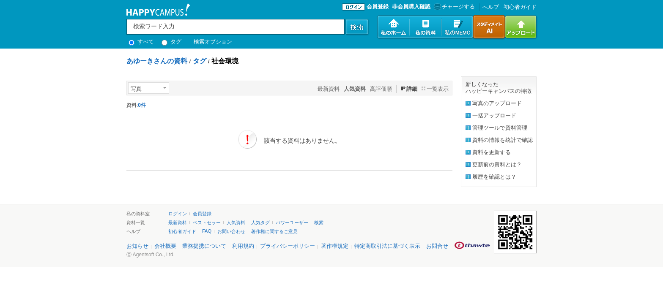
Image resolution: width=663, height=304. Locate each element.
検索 (318, 222)
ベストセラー (207, 222)
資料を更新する (491, 152)
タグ (171, 41)
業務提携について (204, 246)
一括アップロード (494, 115)
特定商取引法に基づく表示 (387, 246)
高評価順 (381, 89)
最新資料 (329, 89)
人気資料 (236, 222)
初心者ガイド (520, 7)
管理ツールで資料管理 (499, 128)
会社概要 (165, 246)
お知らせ (137, 246)
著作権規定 (334, 246)
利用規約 (243, 246)
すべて (141, 41)
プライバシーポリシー (287, 246)
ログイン (177, 213)
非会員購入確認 (411, 6)
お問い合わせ (231, 231)
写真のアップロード (497, 103)
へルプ (490, 7)
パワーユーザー (292, 222)
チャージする (453, 6)
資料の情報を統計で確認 (502, 140)
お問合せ (437, 246)
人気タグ (260, 222)
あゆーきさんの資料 (156, 61)
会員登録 (378, 6)
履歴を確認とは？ (494, 177)
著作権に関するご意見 (274, 231)
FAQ (206, 230)
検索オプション (213, 41)
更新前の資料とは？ (497, 164)
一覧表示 (438, 89)
